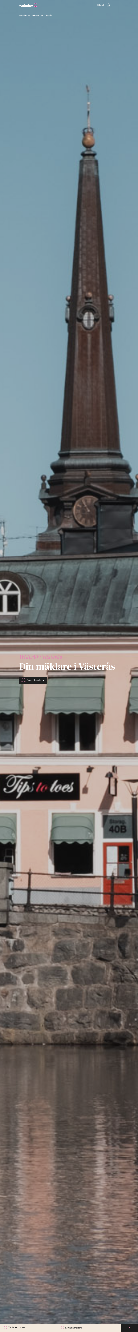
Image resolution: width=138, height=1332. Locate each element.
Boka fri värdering (36, 680)
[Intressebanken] (108, 5)
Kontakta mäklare (73, 1328)
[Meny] (116, 5)
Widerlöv (23, 15)
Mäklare (35, 15)
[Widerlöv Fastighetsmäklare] (28, 5)
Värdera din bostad (17, 1327)
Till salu (101, 5)
